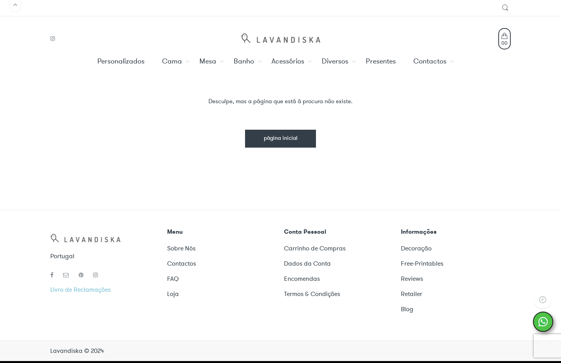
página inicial (281, 138)
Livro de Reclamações (80, 289)
